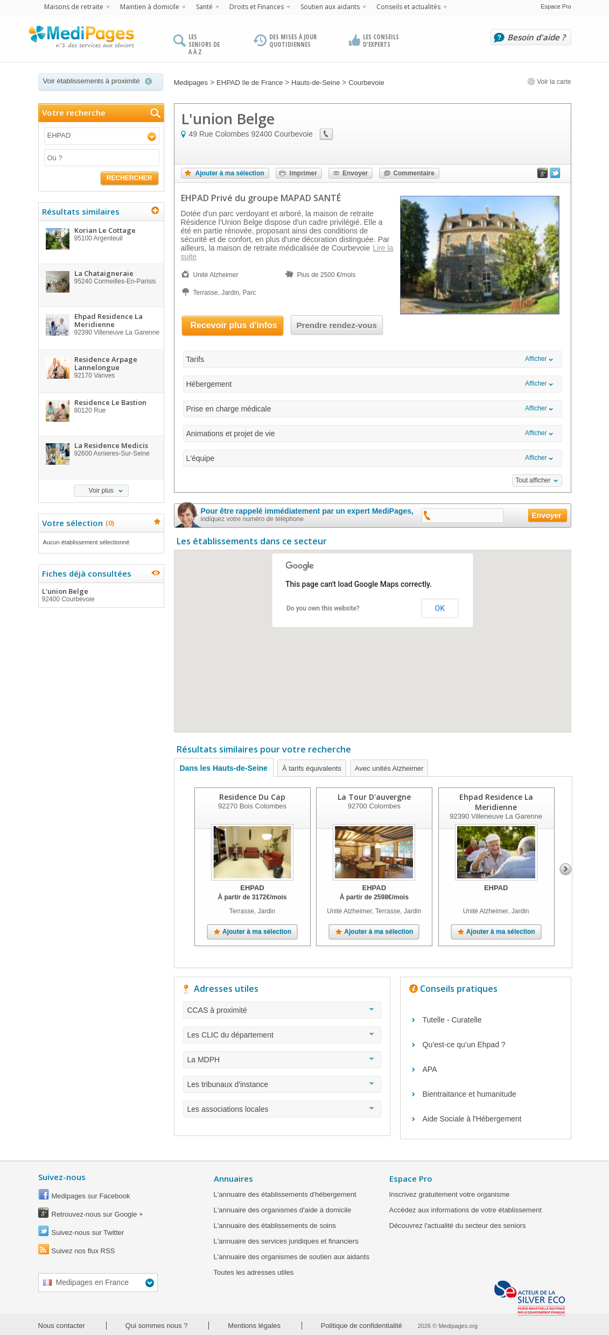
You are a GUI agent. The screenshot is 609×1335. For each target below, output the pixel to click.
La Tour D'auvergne (373, 797)
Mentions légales (254, 1326)
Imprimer (303, 173)
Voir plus (100, 490)
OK (440, 608)
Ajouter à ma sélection (229, 173)
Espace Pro (556, 6)
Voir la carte (549, 82)
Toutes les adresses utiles (254, 1272)
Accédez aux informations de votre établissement (465, 1210)
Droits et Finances (256, 6)
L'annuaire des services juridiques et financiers (286, 1241)
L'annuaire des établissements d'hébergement (285, 1194)
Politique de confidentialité (361, 1326)
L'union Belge (100, 594)
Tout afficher (532, 480)
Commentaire (414, 173)
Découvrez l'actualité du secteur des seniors (457, 1226)
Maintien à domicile (149, 6)
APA (430, 1069)
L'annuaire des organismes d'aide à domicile (283, 1210)
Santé (204, 6)
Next (565, 869)
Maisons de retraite (73, 6)
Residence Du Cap (252, 797)
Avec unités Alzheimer (389, 768)
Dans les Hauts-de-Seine (224, 768)
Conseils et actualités (408, 6)
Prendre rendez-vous (337, 325)
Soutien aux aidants (330, 6)
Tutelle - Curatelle (452, 1020)
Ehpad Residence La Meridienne (496, 802)
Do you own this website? (323, 608)
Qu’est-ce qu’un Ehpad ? (464, 1044)
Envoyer (355, 173)
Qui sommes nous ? (156, 1326)
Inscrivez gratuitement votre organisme (449, 1194)
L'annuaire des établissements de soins (275, 1226)
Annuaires (233, 1178)
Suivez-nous (62, 1176)
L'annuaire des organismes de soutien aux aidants (291, 1257)
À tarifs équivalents (311, 768)
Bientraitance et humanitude (469, 1094)
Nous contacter (61, 1326)
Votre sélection (76, 522)
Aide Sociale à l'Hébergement (472, 1118)
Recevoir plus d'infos (234, 325)
